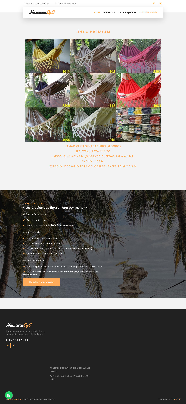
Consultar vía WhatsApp (41, 281)
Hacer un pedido (127, 12)
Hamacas (108, 12)
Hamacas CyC (15, 399)
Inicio (97, 12)
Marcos (176, 399)
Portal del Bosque (148, 12)
